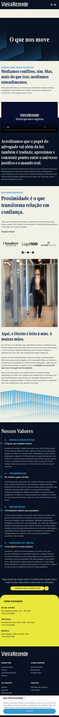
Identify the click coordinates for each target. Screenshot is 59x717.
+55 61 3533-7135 (7, 637)
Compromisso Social (8, 673)
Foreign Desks (36, 673)
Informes (4, 690)
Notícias (4, 687)
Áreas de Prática (36, 667)
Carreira (4, 675)
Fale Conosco (35, 690)
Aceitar (29, 711)
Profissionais (35, 670)
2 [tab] (28, 252)
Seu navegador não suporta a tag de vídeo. (29, 117)
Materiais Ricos (6, 693)
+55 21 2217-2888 (8, 613)
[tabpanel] (11, 244)
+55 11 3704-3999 (8, 625)
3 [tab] (33, 252)
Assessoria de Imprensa (39, 687)
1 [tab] (23, 252)
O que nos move (7, 667)
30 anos (4, 670)
